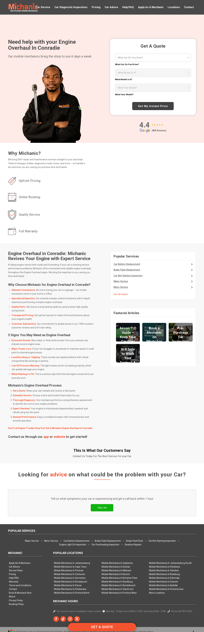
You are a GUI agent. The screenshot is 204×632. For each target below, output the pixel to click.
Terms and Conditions (20, 570)
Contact (13, 574)
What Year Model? (124, 94)
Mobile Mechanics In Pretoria (68, 555)
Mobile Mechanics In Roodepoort (70, 566)
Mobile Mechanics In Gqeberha (117, 548)
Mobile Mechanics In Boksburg (164, 559)
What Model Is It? (123, 79)
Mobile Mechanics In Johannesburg (72, 548)
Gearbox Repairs (133, 529)
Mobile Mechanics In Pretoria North (71, 577)
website (59, 437)
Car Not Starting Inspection (128, 275)
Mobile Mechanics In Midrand (116, 555)
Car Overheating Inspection (105, 529)
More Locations (157, 577)
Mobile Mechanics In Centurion (69, 559)
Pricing (12, 559)
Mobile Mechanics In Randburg (117, 566)
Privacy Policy (16, 585)
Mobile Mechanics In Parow (68, 570)
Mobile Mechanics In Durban (116, 551)
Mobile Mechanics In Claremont (118, 574)
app (46, 437)
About (12, 581)
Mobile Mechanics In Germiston (70, 563)
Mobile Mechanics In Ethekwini (164, 551)
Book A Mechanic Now (20, 577)
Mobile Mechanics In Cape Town (70, 551)
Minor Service (121, 287)
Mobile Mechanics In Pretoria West (119, 577)
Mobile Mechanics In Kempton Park (119, 563)
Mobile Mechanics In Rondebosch (118, 570)
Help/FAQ (14, 563)
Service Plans (16, 555)
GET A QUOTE (102, 627)
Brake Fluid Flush (134, 525)
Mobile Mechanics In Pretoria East (166, 574)
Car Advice (14, 551)
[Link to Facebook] (193, 616)
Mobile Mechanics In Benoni (116, 559)
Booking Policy (16, 589)
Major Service (121, 281)
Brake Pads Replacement (127, 269)
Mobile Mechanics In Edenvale (164, 563)
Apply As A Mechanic (19, 548)
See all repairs (121, 294)
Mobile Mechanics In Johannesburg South (170, 548)
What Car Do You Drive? (127, 64)
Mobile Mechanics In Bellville (163, 570)
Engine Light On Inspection (72, 529)
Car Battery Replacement (127, 264)
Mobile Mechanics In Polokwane (70, 574)
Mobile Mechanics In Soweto (163, 566)
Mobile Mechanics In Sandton (164, 555)
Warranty (13, 566)
